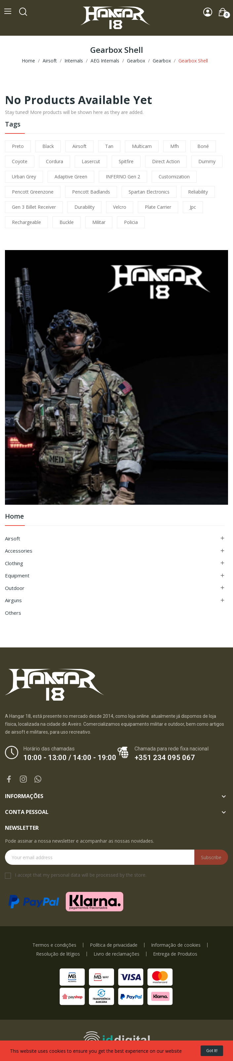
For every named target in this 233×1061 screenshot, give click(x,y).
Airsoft (12, 538)
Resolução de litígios (58, 954)
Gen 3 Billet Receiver (34, 207)
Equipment (17, 575)
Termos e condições (54, 945)
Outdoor (14, 588)
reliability (198, 192)
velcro (119, 207)
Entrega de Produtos (175, 954)
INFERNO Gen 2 (123, 176)
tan (109, 146)
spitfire (126, 161)
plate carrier (158, 207)
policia (131, 222)
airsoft (79, 146)
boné (203, 146)
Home (14, 517)
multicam (142, 146)
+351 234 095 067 (165, 757)
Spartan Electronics (149, 192)
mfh (174, 146)
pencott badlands (91, 192)
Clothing (14, 563)
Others (13, 612)
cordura (54, 161)
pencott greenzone (33, 192)
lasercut (91, 161)
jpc (193, 207)
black (48, 146)
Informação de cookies (176, 945)
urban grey (24, 176)
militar (98, 222)
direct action (166, 161)
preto (18, 146)
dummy (206, 161)
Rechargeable (26, 222)
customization (174, 176)
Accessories (18, 550)
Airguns (13, 600)
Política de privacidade (113, 945)
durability (84, 207)
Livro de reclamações (116, 954)
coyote (19, 161)
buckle (66, 222)
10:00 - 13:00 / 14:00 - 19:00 (69, 757)
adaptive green (71, 176)
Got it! (211, 1050)
